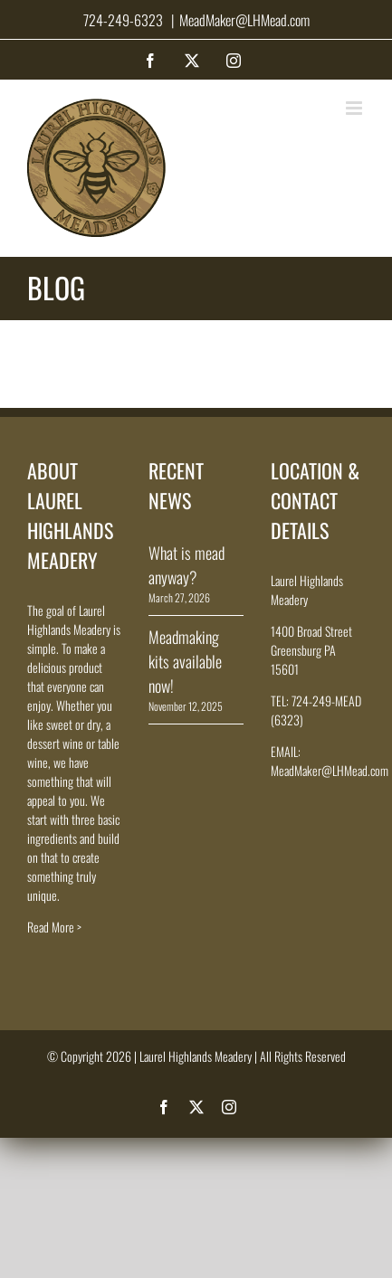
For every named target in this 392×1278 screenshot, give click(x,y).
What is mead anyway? (186, 565)
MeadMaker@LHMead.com (244, 20)
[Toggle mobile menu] (355, 108)
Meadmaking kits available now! (185, 661)
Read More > (54, 926)
